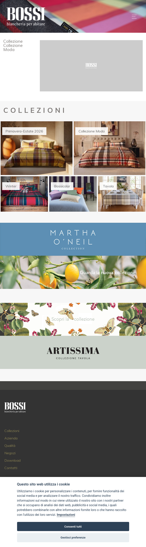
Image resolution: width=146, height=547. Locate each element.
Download (12, 460)
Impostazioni (66, 515)
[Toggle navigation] (134, 16)
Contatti (10, 468)
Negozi (10, 453)
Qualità (9, 445)
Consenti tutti (73, 526)
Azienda (11, 438)
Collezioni (11, 431)
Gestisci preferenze (73, 537)
